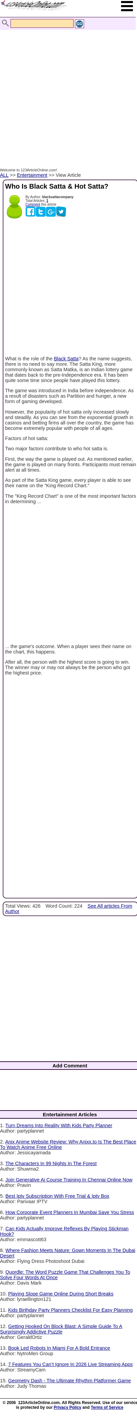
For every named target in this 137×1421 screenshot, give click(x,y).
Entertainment (32, 175)
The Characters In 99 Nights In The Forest (51, 1163)
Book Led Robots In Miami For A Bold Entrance (59, 1348)
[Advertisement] (67, 91)
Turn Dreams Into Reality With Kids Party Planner (58, 1125)
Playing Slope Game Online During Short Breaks (60, 1293)
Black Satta (66, 358)
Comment (32, 204)
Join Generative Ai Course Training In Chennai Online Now (68, 1179)
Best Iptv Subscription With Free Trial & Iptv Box (57, 1196)
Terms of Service (107, 1407)
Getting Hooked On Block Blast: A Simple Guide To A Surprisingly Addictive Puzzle (61, 1329)
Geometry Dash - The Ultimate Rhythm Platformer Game (69, 1380)
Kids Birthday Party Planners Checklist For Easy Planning (70, 1310)
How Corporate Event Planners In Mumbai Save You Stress (69, 1212)
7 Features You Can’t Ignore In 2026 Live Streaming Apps (70, 1364)
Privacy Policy (67, 1407)
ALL (4, 175)
